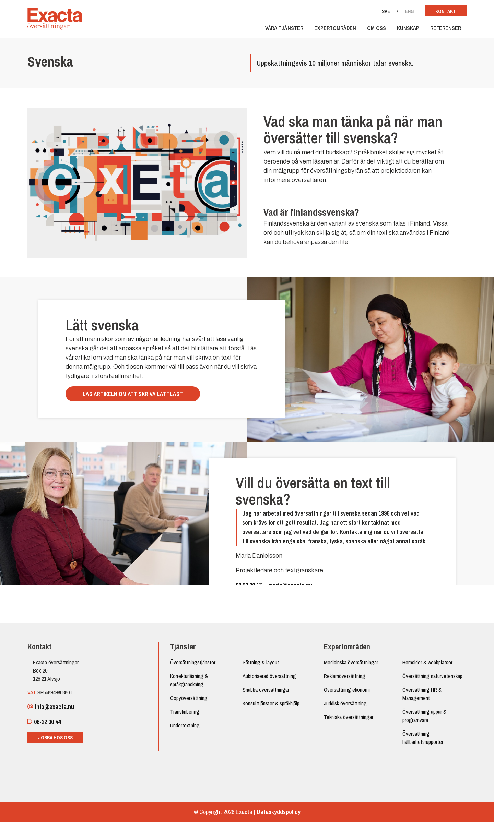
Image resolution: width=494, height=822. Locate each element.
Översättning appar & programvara (424, 716)
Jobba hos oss (55, 738)
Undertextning (185, 725)
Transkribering (184, 711)
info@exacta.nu (50, 706)
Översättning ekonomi (347, 689)
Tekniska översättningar (348, 717)
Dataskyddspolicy (279, 812)
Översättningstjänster (192, 662)
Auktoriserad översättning (269, 676)
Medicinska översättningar (351, 662)
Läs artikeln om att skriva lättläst (133, 394)
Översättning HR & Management (422, 694)
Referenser (445, 28)
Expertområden (335, 28)
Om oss (376, 28)
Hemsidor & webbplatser (427, 662)
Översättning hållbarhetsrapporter (422, 738)
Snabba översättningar (266, 689)
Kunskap (408, 28)
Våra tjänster (284, 28)
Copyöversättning (189, 698)
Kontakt (445, 11)
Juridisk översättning (345, 703)
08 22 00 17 (249, 585)
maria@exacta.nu (290, 585)
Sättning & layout (261, 662)
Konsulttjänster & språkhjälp (271, 703)
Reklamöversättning (344, 676)
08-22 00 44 (44, 721)
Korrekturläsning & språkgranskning (189, 680)
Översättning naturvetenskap (432, 676)
